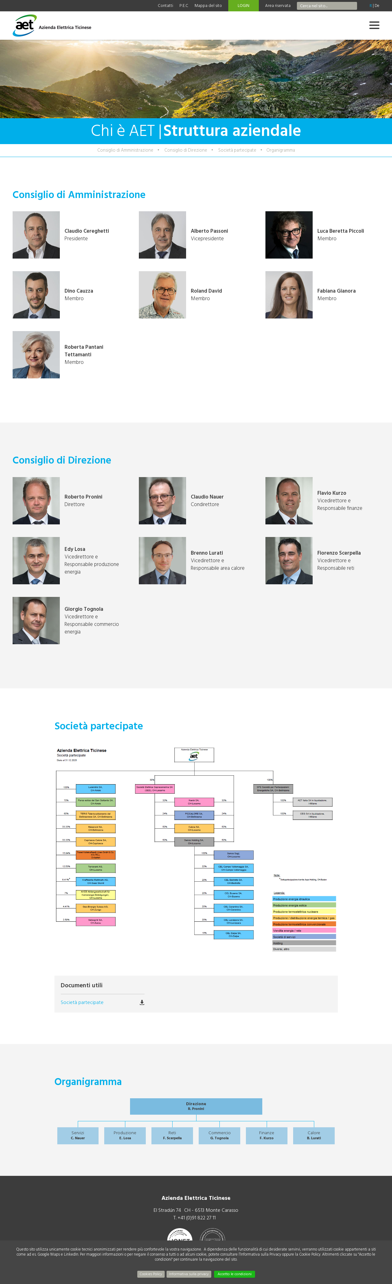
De (377, 6)
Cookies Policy (151, 1274)
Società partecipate (237, 150)
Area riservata (278, 5)
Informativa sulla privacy (189, 1274)
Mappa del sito (208, 5)
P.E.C (183, 5)
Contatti (165, 5)
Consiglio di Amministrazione (125, 150)
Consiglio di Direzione (185, 150)
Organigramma (280, 150)
